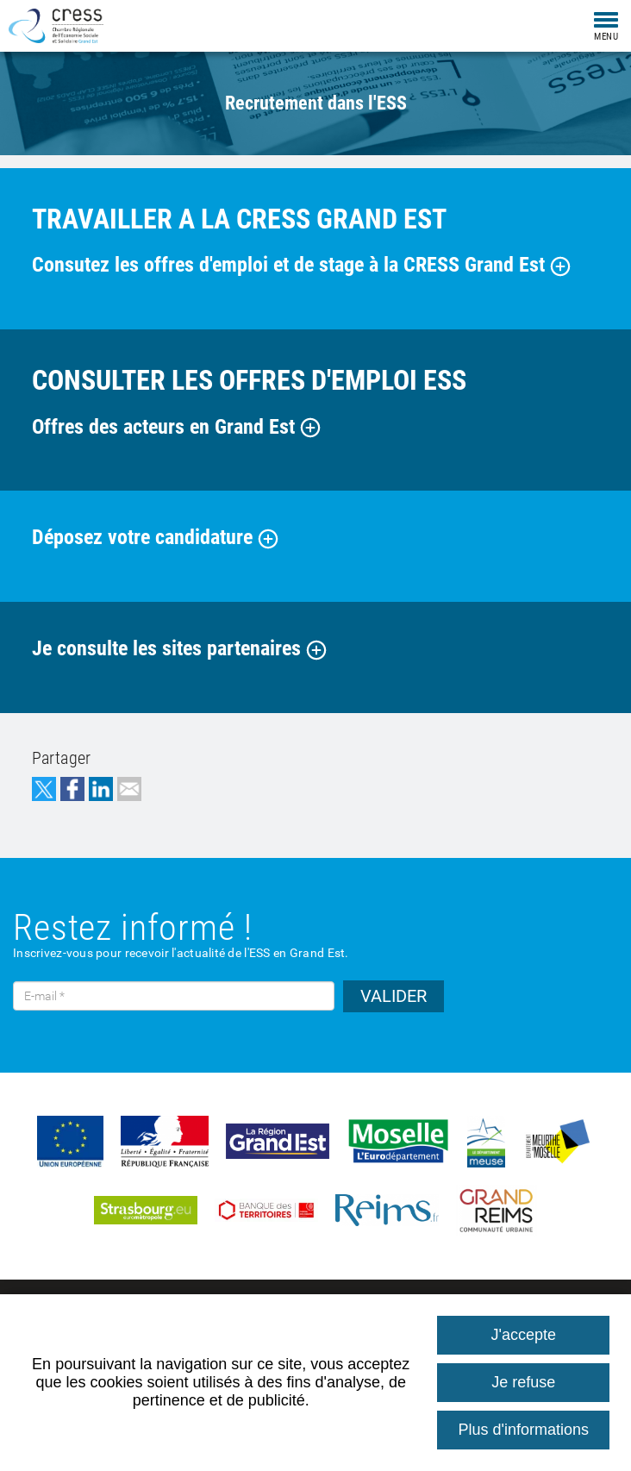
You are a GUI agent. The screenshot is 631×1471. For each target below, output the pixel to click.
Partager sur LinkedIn (101, 789)
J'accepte (523, 1334)
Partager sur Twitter (44, 789)
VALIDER (393, 996)
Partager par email (129, 789)
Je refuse (523, 1382)
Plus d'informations (523, 1429)
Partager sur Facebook (72, 789)
